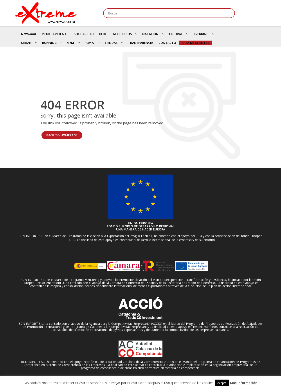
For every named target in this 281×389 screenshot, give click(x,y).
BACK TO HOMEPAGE (61, 135)
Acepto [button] (222, 383)
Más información (243, 382)
